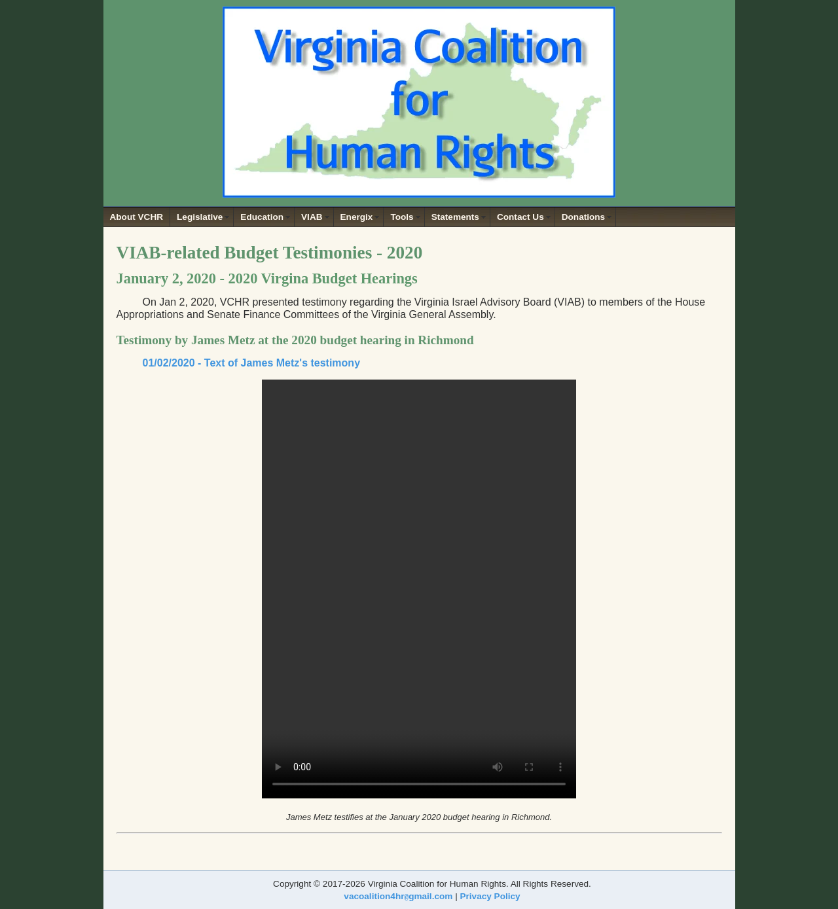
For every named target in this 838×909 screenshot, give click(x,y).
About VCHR (137, 217)
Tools (401, 217)
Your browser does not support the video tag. (419, 589)
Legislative (200, 217)
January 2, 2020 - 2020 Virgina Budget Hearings (267, 278)
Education (261, 217)
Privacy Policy (490, 896)
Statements (455, 217)
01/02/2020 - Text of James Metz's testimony (252, 362)
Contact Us (520, 217)
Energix (356, 217)
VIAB (311, 217)
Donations (583, 217)
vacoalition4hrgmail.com (398, 896)
